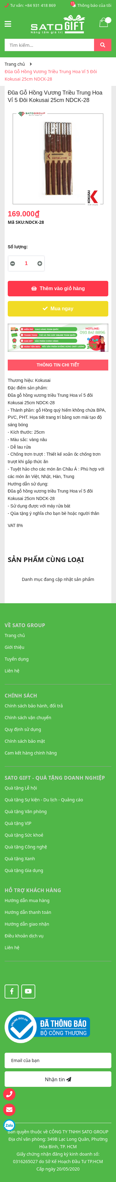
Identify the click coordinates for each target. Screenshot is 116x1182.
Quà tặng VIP (18, 823)
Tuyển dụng (17, 659)
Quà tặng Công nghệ (26, 847)
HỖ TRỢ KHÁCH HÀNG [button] (33, 890)
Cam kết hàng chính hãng (31, 753)
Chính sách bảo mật (25, 741)
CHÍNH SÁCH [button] (21, 695)
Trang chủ (15, 635)
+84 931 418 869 (40, 5)
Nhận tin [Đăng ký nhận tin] (58, 1079)
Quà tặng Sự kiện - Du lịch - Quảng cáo (44, 800)
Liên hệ (12, 671)
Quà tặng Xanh (20, 858)
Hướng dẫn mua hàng (27, 900)
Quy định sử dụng (23, 729)
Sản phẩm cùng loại (46, 559)
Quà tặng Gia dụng (24, 870)
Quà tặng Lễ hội (21, 788)
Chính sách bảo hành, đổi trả (34, 706)
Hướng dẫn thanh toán (28, 912)
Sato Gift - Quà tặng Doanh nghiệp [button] (55, 777)
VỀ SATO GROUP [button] (25, 625)
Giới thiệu (14, 647)
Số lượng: (18, 246)
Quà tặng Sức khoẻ (24, 835)
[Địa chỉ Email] (58, 1060)
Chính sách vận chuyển (28, 717)
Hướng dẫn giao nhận (27, 924)
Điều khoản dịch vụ (24, 936)
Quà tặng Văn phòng (26, 811)
